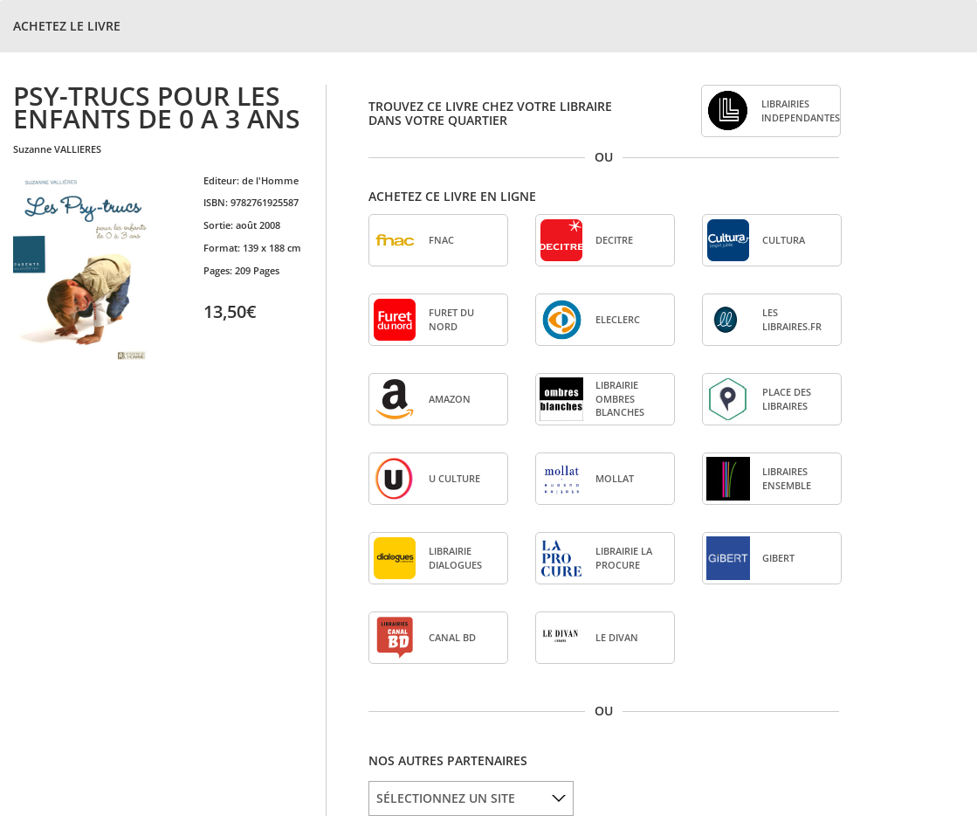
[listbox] (471, 798)
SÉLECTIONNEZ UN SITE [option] (445, 798)
